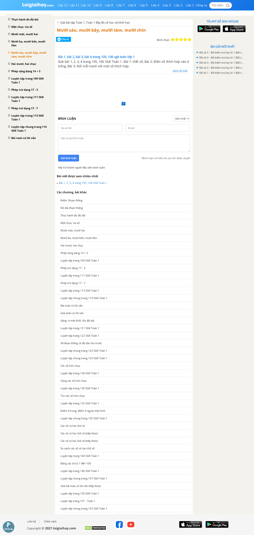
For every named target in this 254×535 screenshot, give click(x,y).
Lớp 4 (155, 5)
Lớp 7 (121, 5)
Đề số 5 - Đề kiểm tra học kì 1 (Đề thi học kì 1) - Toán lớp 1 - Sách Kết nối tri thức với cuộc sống (222, 52)
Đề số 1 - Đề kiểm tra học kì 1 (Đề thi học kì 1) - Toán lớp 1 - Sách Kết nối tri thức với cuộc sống (222, 72)
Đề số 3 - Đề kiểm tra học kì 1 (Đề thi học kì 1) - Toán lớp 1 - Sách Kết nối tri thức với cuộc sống (222, 62)
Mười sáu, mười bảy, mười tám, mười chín (101, 30)
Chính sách (50, 521)
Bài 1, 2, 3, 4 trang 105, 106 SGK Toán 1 (83, 183)
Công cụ (201, 5)
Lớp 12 (63, 5)
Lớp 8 (109, 5)
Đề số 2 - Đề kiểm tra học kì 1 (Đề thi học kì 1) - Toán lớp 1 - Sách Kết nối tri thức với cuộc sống (222, 67)
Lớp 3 (167, 5)
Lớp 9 (97, 5)
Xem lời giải (179, 71)
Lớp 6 (132, 5)
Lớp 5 (144, 5)
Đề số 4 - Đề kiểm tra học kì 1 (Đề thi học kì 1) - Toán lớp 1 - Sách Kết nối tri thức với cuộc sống (222, 57)
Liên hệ (31, 521)
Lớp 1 (190, 5)
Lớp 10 (86, 5)
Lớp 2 (178, 5)
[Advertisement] (124, 87)
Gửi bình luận (68, 158)
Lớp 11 (74, 5)
